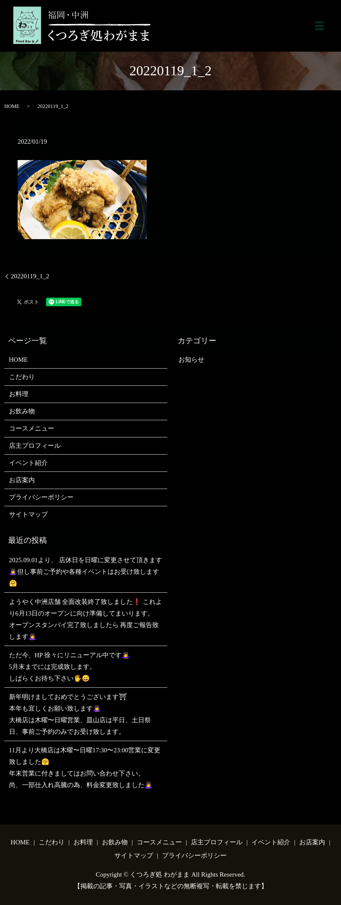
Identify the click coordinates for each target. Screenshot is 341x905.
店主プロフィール (35, 445)
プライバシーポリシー (41, 497)
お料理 (18, 394)
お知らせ (191, 359)
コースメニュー (31, 428)
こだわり (22, 376)
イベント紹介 (28, 462)
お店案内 (22, 480)
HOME (11, 106)
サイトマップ (28, 514)
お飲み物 (22, 411)
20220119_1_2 (30, 276)
